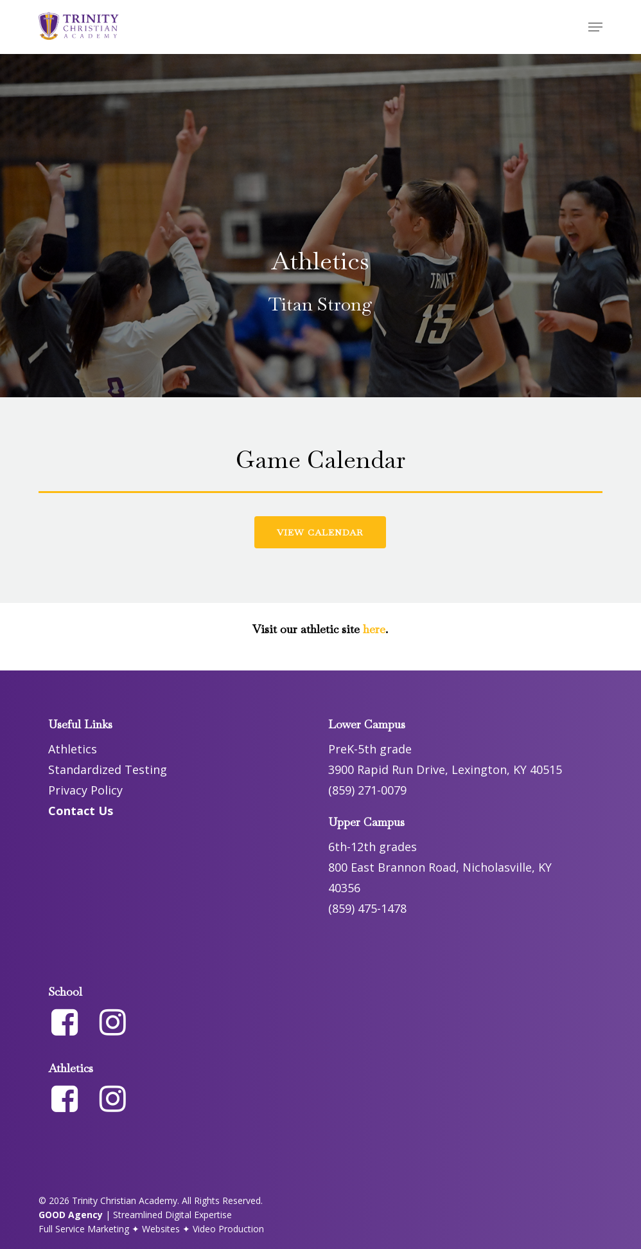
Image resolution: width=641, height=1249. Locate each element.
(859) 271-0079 (367, 790)
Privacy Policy (85, 790)
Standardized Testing (107, 769)
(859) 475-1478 (367, 908)
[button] (595, 27)
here (372, 629)
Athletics (72, 749)
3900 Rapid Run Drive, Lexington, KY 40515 (445, 769)
